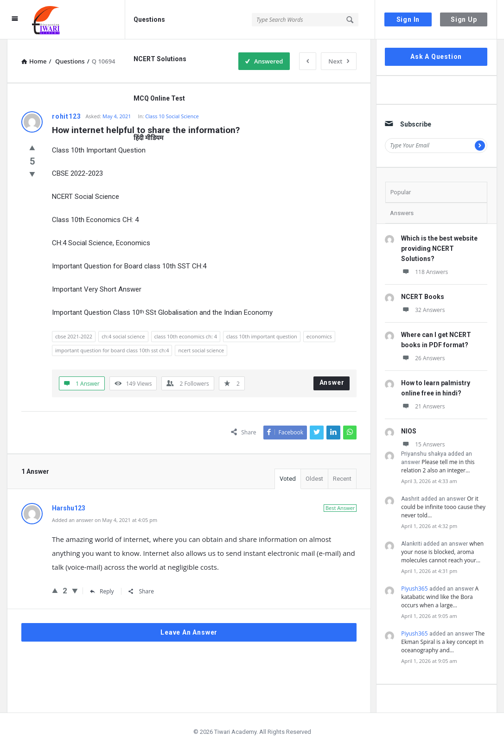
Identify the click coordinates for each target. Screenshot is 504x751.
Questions (149, 19)
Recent (342, 478)
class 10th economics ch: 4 (185, 336)
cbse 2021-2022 (73, 336)
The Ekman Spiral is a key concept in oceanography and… (443, 642)
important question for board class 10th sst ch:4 (112, 350)
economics (319, 336)
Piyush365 (414, 588)
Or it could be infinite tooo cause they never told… (443, 507)
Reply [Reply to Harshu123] (102, 591)
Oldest (314, 478)
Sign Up (464, 19)
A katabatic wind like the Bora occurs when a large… (439, 597)
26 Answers (423, 358)
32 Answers (423, 310)
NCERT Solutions (160, 59)
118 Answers (424, 272)
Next (338, 61)
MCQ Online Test (159, 98)
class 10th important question (261, 336)
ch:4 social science (123, 336)
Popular (400, 192)
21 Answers (423, 406)
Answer (332, 382)
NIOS (408, 431)
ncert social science (201, 350)
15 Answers (423, 444)
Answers (402, 213)
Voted (288, 478)
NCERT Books (422, 296)
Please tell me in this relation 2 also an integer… (437, 466)
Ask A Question (436, 56)
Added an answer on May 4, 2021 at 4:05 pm (104, 519)
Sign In (408, 19)
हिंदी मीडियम (148, 137)
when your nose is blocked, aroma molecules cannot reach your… (442, 552)
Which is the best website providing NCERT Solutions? (439, 248)
